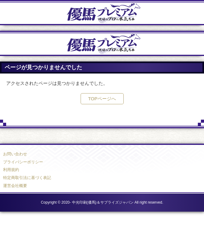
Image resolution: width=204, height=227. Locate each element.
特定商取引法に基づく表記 (27, 177)
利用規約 (11, 169)
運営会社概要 (15, 185)
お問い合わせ (15, 154)
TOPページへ (102, 98)
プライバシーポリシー (23, 162)
